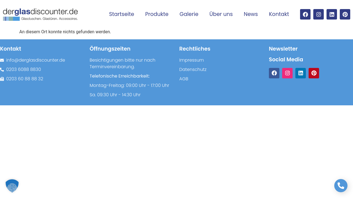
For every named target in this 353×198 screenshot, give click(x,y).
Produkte (157, 14)
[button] (12, 186)
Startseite (121, 14)
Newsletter (283, 49)
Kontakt (279, 14)
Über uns (221, 14)
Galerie (189, 14)
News (251, 14)
